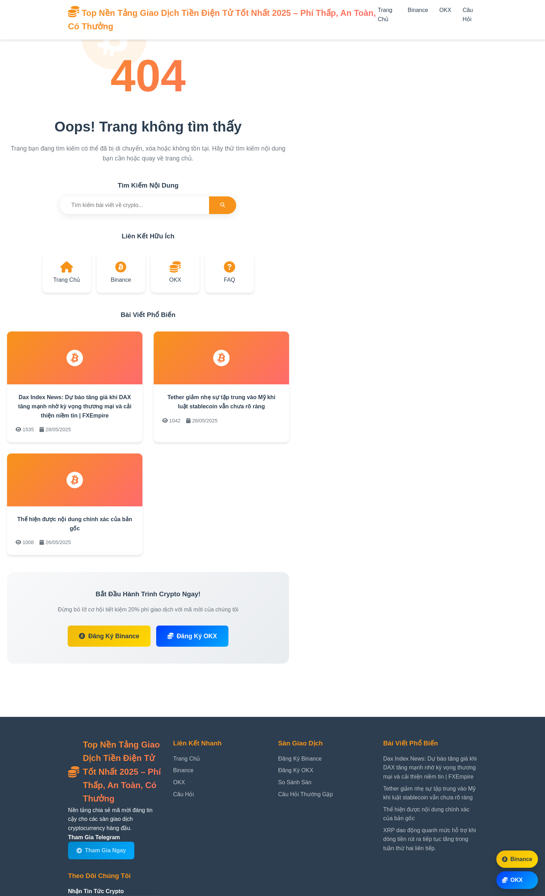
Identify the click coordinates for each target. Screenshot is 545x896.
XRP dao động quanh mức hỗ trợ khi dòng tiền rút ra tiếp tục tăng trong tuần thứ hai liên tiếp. (429, 839)
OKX (445, 10)
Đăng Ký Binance (109, 636)
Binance (418, 10)
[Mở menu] (383, 27)
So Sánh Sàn (294, 782)
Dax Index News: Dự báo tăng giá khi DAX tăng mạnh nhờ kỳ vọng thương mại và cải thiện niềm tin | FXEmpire (74, 406)
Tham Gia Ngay (101, 850)
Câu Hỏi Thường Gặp (305, 794)
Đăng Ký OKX (192, 636)
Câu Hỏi (183, 794)
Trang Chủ (186, 759)
